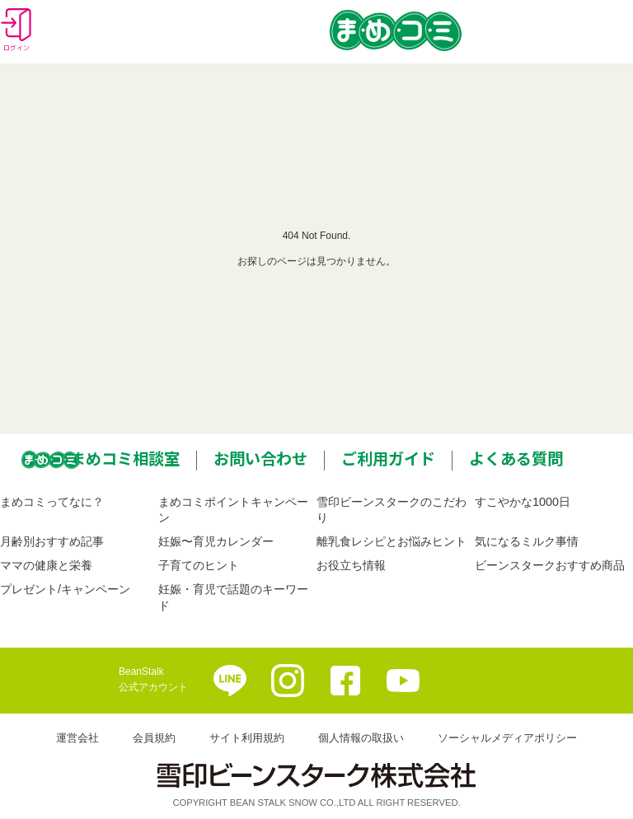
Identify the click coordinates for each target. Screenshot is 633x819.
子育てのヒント (198, 565)
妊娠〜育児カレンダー (216, 541)
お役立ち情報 (351, 565)
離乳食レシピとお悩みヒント (391, 541)
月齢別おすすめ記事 (52, 541)
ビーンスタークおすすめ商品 (550, 565)
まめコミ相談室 (125, 458)
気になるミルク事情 (527, 541)
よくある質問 (516, 458)
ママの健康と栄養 (46, 565)
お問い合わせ (260, 458)
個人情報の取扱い (361, 738)
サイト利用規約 (246, 738)
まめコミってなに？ (52, 501)
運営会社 (77, 738)
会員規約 (154, 738)
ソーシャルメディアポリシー (507, 738)
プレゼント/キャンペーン (65, 589)
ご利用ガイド (388, 458)
